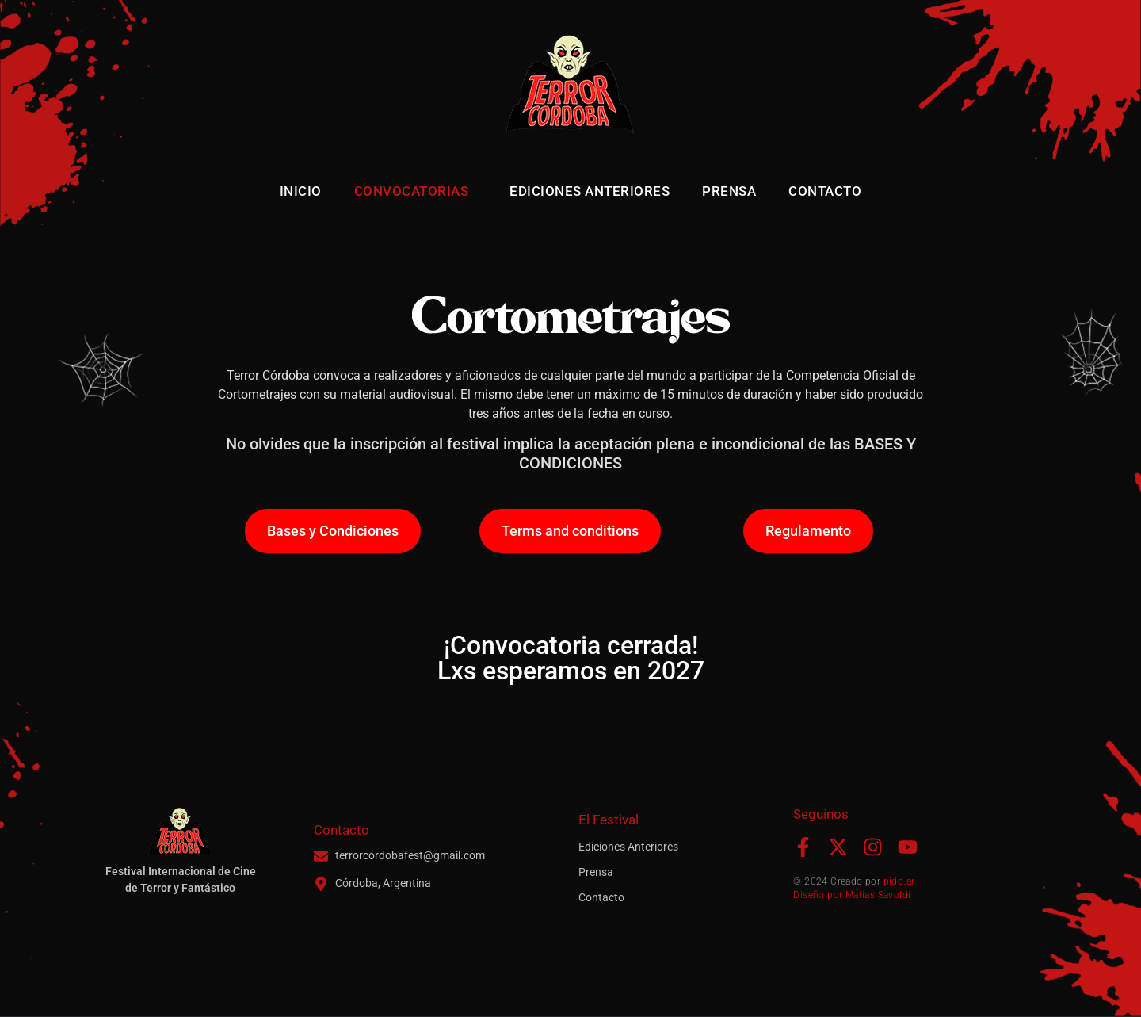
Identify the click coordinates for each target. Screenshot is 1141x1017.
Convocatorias (416, 191)
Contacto (824, 191)
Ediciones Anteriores (589, 191)
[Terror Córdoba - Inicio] (570, 87)
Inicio (301, 191)
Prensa (729, 191)
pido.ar (899, 881)
